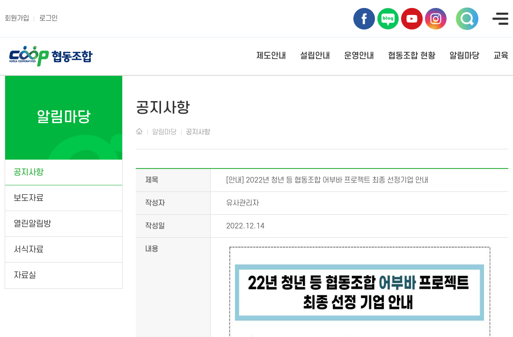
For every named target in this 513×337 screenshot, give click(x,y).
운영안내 (359, 55)
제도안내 (271, 55)
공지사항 (29, 172)
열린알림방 (32, 224)
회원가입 (17, 18)
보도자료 (29, 198)
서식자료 (29, 249)
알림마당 (464, 55)
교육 (500, 55)
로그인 (48, 18)
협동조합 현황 (411, 55)
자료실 (25, 275)
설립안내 (315, 55)
